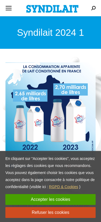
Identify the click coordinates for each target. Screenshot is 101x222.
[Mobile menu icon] (8, 8)
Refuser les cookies (50, 212)
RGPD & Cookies (63, 187)
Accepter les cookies (50, 199)
